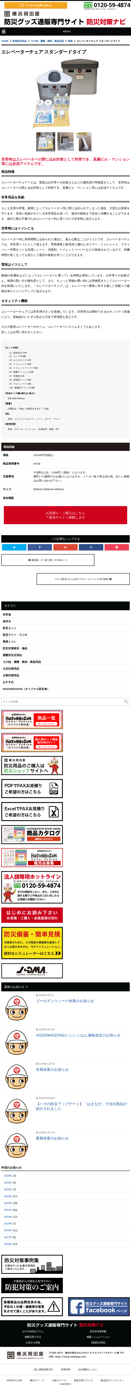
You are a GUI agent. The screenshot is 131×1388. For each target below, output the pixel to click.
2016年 (8, 1225)
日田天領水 (18, 1376)
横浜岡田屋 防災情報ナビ (44, 1376)
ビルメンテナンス (109, 1376)
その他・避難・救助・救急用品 (47, 41)
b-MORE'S (65, 1365)
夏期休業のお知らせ (52, 1119)
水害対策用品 (11, 656)
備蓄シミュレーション (98, 1318)
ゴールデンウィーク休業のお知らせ (65, 982)
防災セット (9, 609)
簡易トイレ (9, 622)
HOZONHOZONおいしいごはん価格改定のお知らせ (78, 1016)
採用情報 (65, 1350)
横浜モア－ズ (37, 1361)
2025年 (8, 1163)
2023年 (8, 1177)
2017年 (8, 1218)
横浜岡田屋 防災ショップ (79, 1376)
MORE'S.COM (14, 1361)
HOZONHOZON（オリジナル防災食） (26, 669)
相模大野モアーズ (83, 1361)
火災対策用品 (11, 649)
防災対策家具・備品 (15, 629)
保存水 (7, 602)
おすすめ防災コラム (32, 1312)
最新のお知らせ (14, 967)
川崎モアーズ (59, 1361)
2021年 (8, 1191)
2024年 (8, 1170)
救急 (70, 41)
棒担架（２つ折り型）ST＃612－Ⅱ (34, 560)
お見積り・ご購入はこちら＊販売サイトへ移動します (65, 515)
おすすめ (8, 663)
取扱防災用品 (19, 41)
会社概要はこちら (87, 1350)
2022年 (8, 1184)
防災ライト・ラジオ (15, 615)
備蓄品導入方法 (33, 1318)
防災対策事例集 (98, 1312)
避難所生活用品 (12, 636)
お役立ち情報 (33, 1323)
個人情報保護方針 (43, 1350)
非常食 (7, 595)
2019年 (8, 1204)
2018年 (8, 1211)
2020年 (8, 1197)
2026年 (8, 1156)
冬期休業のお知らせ (52, 1051)
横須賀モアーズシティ (112, 1361)
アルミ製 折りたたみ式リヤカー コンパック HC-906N (96, 560)
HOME (4, 41)
